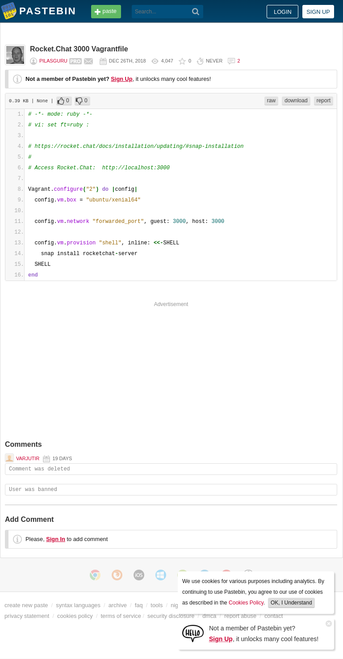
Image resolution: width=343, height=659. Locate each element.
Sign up (318, 11)
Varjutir (27, 458)
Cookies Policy (246, 603)
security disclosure (170, 616)
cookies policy (75, 616)
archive (118, 605)
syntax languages (78, 605)
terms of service (121, 616)
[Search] (195, 11)
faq (139, 605)
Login (283, 11)
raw (271, 100)
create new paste (26, 605)
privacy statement (26, 616)
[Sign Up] (193, 633)
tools (157, 605)
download (295, 100)
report (323, 100)
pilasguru (53, 60)
